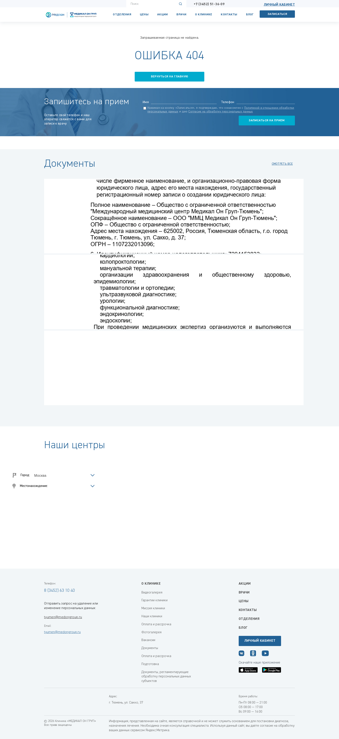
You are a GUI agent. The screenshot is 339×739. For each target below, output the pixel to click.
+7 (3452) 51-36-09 (209, 4)
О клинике (203, 14)
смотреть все (282, 163)
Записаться (277, 14)
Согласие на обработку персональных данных (220, 111)
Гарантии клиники (154, 600)
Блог (250, 14)
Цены (144, 14)
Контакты (229, 14)
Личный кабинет (279, 4)
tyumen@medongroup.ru (63, 617)
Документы (149, 648)
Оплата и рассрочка (156, 624)
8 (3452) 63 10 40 (59, 590)
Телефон (227, 102)
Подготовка (150, 664)
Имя (145, 102)
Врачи (181, 14)
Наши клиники (151, 616)
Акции (162, 14)
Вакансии (148, 640)
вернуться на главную (169, 76)
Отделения (122, 14)
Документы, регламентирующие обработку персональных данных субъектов (166, 676)
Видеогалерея (151, 592)
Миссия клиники (153, 608)
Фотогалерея (151, 632)
